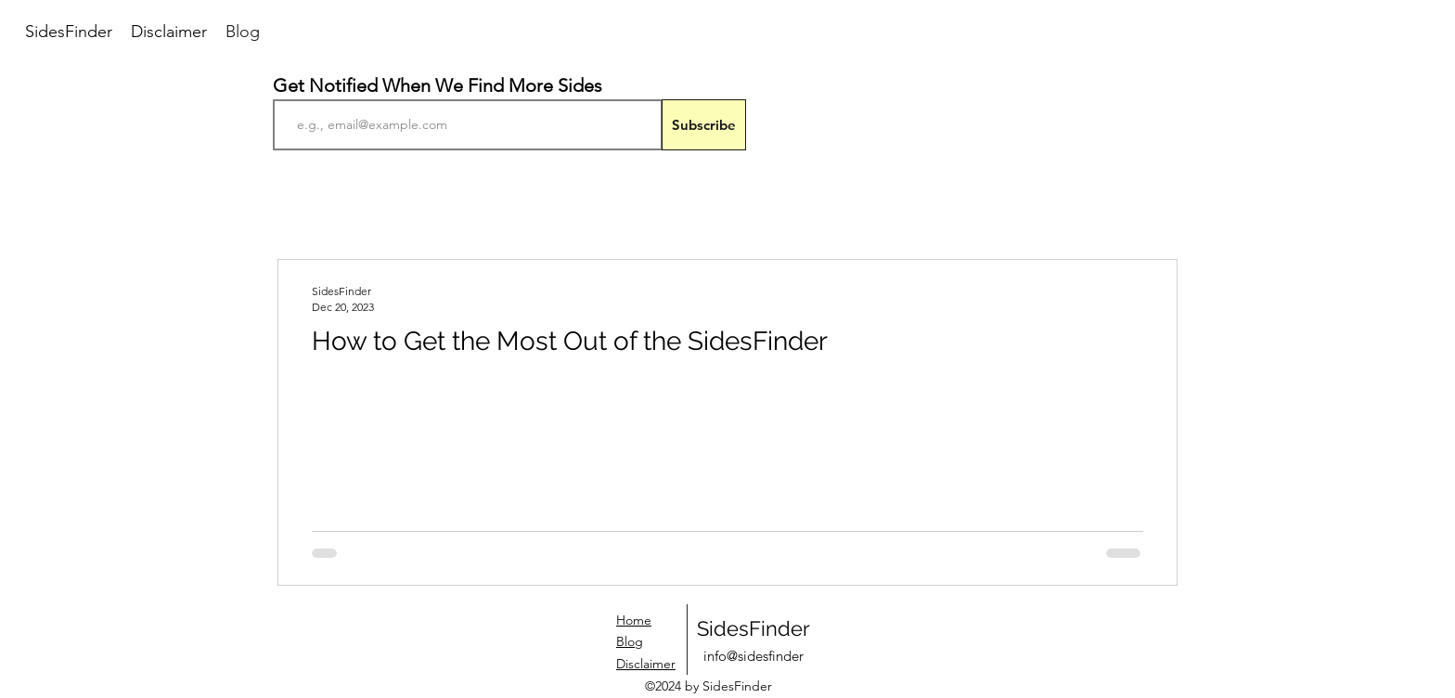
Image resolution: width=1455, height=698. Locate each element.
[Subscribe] (704, 124)
